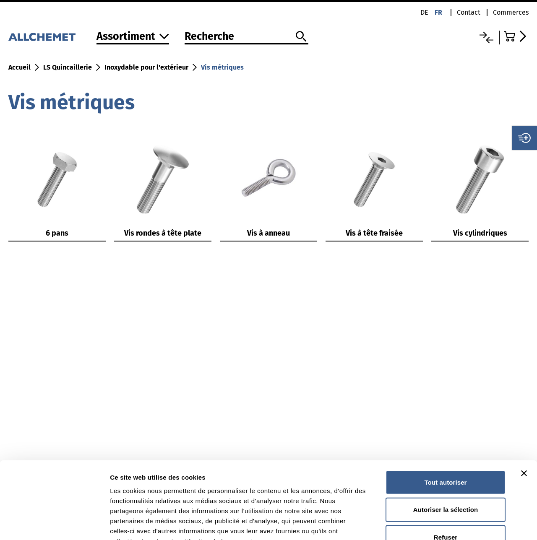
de (424, 12)
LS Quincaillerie (67, 67)
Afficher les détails (462, 523)
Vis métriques (222, 67)
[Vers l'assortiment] (132, 37)
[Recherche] (246, 36)
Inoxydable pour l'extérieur (146, 67)
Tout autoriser (445, 411)
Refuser (446, 466)
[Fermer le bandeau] (524, 403)
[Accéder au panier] (516, 36)
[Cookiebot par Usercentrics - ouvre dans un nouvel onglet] (54, 523)
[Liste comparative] (486, 37)
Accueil (19, 67)
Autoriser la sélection (445, 439)
